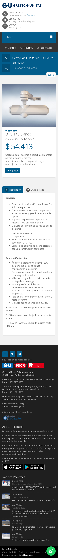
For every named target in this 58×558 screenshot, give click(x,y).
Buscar (51, 75)
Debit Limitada (25, 555)
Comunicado (17, 537)
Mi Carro (12, 48)
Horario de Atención (21, 497)
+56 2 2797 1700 (16, 13)
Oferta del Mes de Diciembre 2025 (27, 484)
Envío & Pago (35, 190)
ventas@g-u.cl (15, 27)
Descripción (13, 190)
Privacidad (13, 549)
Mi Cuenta (28, 48)
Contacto (31, 15)
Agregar (12, 170)
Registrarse (46, 48)
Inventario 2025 (18, 508)
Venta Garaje (17, 524)
